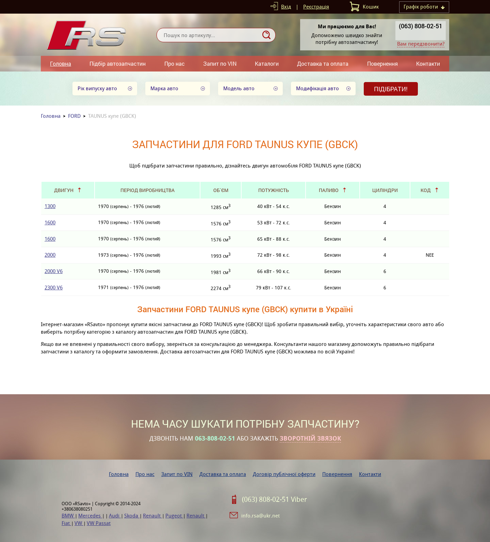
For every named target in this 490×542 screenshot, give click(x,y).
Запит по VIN (219, 63)
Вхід (286, 6)
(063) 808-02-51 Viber (274, 499)
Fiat (66, 523)
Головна (60, 63)
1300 (50, 206)
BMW (68, 515)
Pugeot (174, 515)
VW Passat (99, 523)
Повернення (382, 63)
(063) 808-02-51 (420, 26)
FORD (74, 116)
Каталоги (267, 63)
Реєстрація (316, 6)
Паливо (329, 190)
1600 (50, 222)
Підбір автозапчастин (117, 63)
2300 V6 (54, 287)
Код (426, 190)
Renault (152, 515)
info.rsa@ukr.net (260, 515)
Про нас (174, 63)
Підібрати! (391, 89)
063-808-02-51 (215, 438)
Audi (115, 515)
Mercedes (90, 515)
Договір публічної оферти (284, 474)
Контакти (428, 63)
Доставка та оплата (322, 63)
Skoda (132, 515)
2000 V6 (54, 271)
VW (79, 523)
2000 (50, 255)
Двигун (64, 190)
